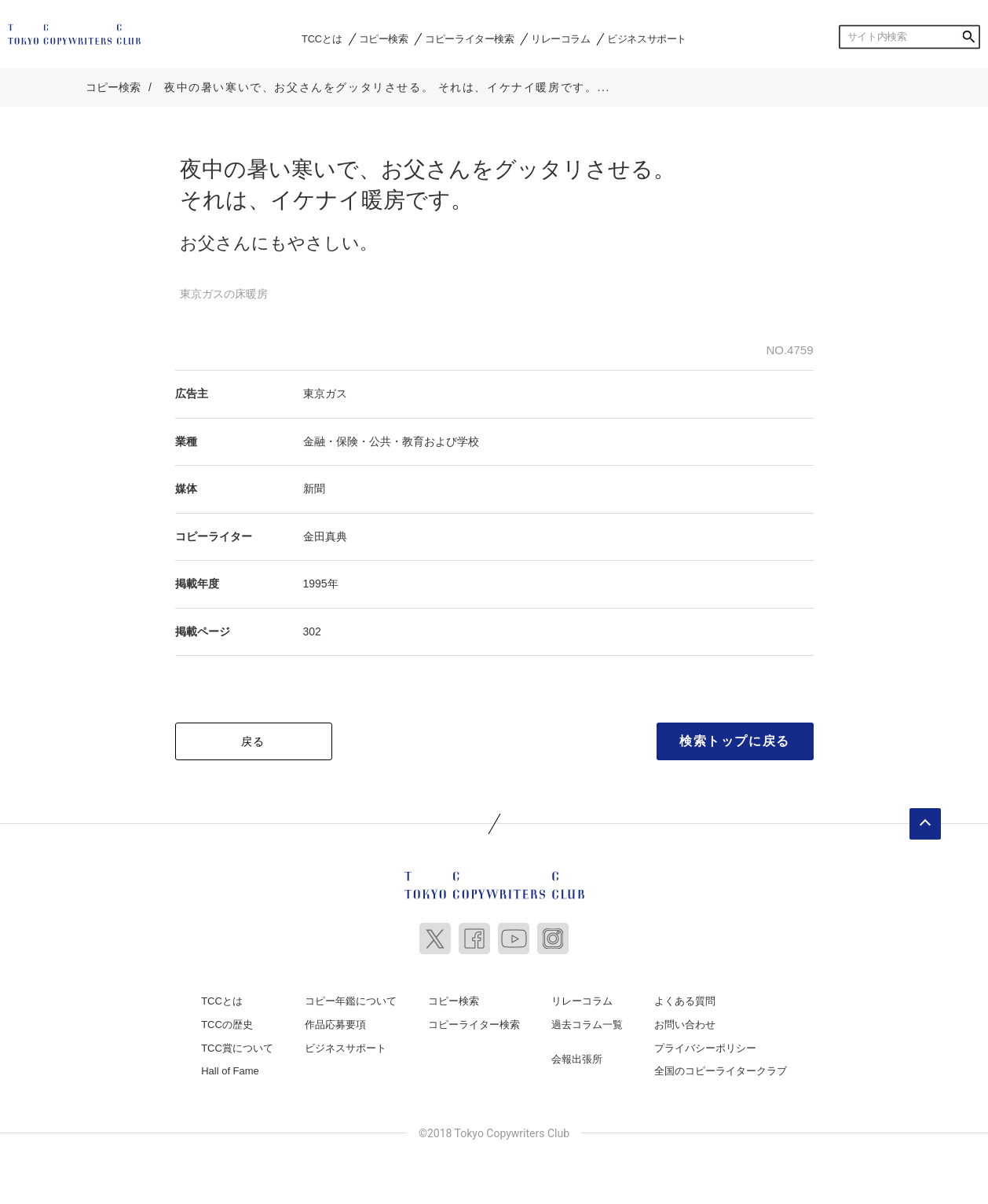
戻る (253, 741)
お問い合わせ (684, 1024)
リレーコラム (561, 38)
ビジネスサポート (646, 38)
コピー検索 (383, 38)
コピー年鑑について (351, 1001)
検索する (968, 37)
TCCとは (322, 38)
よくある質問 (684, 1001)
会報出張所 (576, 1059)
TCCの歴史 (227, 1024)
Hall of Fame (230, 1071)
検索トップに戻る (734, 741)
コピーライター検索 (469, 38)
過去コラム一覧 (587, 1024)
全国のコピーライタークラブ (720, 1071)
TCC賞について (237, 1048)
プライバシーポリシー (705, 1048)
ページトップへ (925, 824)
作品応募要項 (335, 1024)
